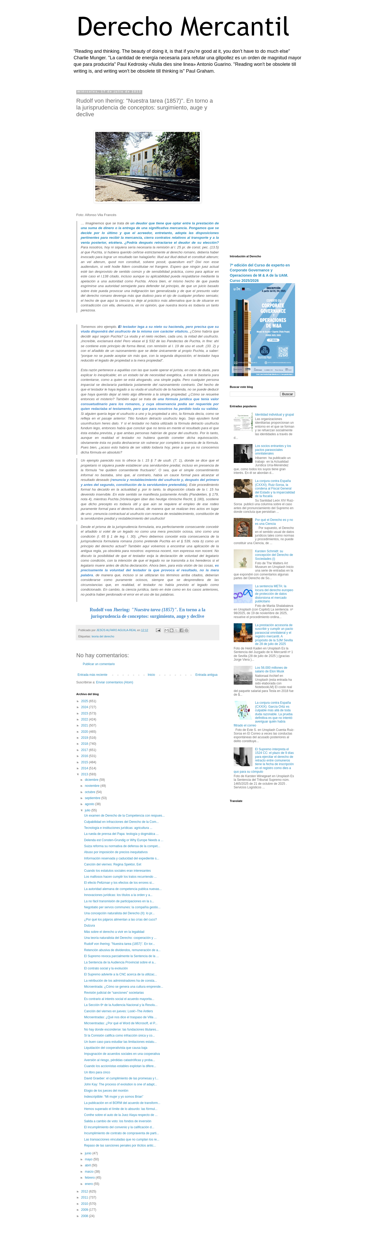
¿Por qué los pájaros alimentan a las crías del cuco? (120, 919)
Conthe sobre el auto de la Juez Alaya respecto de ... (121, 1115)
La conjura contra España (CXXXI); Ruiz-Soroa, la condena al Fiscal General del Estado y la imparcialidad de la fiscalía (275, 488)
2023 (85, 713)
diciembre (92, 780)
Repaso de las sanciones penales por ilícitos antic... (120, 1145)
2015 (85, 762)
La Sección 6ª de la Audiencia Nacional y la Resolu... (120, 1005)
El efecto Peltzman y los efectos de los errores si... (119, 883)
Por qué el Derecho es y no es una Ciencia (274, 521)
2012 (85, 1191)
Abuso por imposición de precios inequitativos (116, 852)
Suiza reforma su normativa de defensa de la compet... (122, 846)
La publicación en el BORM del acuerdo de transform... (122, 1103)
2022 (85, 719)
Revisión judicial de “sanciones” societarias (114, 992)
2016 (85, 756)
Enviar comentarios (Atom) (114, 682)
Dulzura (89, 925)
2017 (85, 750)
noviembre (92, 786)
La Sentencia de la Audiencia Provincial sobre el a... (120, 962)
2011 (85, 1197)
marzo (90, 1171)
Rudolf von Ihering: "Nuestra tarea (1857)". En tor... (119, 944)
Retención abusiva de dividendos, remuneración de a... (122, 950)
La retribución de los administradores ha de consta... (120, 980)
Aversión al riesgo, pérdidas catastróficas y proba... (119, 1060)
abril (88, 1165)
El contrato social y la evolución (106, 968)
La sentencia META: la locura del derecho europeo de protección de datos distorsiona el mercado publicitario (274, 593)
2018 (85, 744)
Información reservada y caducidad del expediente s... (121, 858)
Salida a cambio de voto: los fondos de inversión (117, 1121)
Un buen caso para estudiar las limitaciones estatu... (120, 1042)
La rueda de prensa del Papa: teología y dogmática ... (121, 834)
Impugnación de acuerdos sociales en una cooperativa (122, 1054)
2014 (85, 768)
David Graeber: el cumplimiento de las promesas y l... (121, 1078)
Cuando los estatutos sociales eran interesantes (117, 870)
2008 (85, 1216)
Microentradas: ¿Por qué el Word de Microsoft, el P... (120, 1023)
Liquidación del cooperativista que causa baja (115, 1048)
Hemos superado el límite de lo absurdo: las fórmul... (120, 1109)
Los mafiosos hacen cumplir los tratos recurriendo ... (120, 877)
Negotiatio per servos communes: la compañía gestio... (122, 907)
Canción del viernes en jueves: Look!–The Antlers (118, 1011)
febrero (90, 1177)
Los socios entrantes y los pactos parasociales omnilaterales (273, 449)
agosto (90, 804)
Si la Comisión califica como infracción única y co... (119, 1035)
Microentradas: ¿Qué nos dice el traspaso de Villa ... (120, 1017)
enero (89, 1184)
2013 (85, 774)
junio (88, 1153)
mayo (89, 1159)
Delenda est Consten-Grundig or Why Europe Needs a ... (123, 840)
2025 (85, 701)
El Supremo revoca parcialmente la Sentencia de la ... (121, 956)
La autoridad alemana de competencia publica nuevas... (123, 889)
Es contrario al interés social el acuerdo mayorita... (119, 999)
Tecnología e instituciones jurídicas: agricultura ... (118, 828)
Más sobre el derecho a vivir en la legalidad (114, 932)
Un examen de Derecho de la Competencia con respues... (124, 815)
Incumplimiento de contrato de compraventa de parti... (121, 1133)
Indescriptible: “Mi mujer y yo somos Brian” (113, 1096)
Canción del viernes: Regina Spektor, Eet (112, 864)
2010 (85, 1204)
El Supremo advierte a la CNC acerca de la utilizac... (120, 974)
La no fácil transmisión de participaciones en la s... (119, 901)
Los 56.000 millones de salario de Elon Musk (271, 669)
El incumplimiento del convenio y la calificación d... (119, 1127)
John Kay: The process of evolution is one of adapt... (120, 1084)
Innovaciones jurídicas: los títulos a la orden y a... (118, 895)
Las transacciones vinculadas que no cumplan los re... (121, 1139)
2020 (85, 732)
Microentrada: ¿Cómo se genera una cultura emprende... (123, 986)
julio (88, 810)
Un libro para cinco (97, 1072)
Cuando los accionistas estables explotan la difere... (120, 1066)
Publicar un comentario (99, 664)
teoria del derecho (103, 636)
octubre (90, 792)
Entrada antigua (206, 675)
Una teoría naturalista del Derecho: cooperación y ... (120, 938)
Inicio (151, 675)
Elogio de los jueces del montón (106, 1090)
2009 (85, 1210)
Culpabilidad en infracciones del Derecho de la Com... (121, 822)
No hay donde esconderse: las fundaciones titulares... (121, 1029)
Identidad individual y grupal (274, 414)
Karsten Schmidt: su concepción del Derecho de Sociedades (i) (274, 555)
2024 (85, 707)
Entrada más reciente (92, 675)
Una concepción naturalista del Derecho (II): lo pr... (119, 913)
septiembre (93, 798)
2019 (85, 738)
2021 (85, 725)
